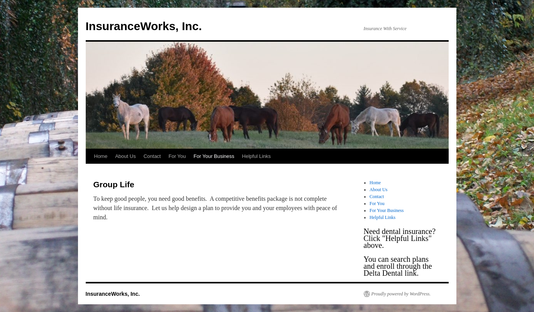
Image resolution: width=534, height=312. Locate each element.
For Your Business (213, 156)
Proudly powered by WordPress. (401, 294)
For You (177, 156)
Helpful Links (256, 156)
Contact (152, 156)
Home (101, 156)
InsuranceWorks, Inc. (144, 26)
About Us (125, 156)
